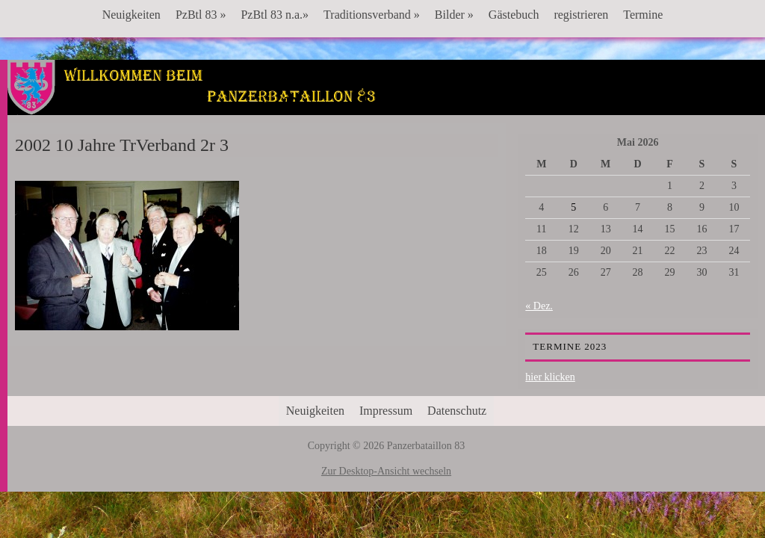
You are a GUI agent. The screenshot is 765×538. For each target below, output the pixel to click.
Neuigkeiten (131, 14)
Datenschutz (456, 410)
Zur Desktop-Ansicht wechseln (386, 471)
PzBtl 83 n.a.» (275, 14)
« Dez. (539, 306)
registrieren (581, 14)
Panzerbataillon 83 (387, 105)
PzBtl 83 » (201, 14)
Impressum (385, 410)
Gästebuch (514, 14)
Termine (643, 14)
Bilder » (454, 14)
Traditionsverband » (371, 14)
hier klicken (549, 377)
